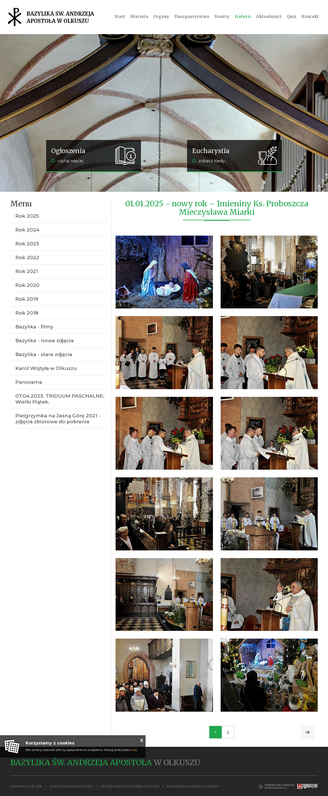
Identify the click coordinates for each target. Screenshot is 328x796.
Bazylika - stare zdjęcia (43, 354)
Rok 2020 (27, 285)
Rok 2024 (27, 230)
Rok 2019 (26, 299)
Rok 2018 (26, 313)
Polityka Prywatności (71, 786)
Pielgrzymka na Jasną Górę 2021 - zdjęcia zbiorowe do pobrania (57, 419)
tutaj (134, 750)
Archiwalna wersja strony (192, 786)
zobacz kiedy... (209, 160)
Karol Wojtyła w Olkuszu (46, 368)
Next (307, 732)
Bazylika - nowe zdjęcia (44, 341)
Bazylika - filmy (34, 327)
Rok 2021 (26, 271)
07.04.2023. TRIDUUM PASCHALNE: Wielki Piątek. (59, 399)
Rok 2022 (27, 257)
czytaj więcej (67, 160)
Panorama (28, 382)
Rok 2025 (27, 216)
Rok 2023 (27, 244)
